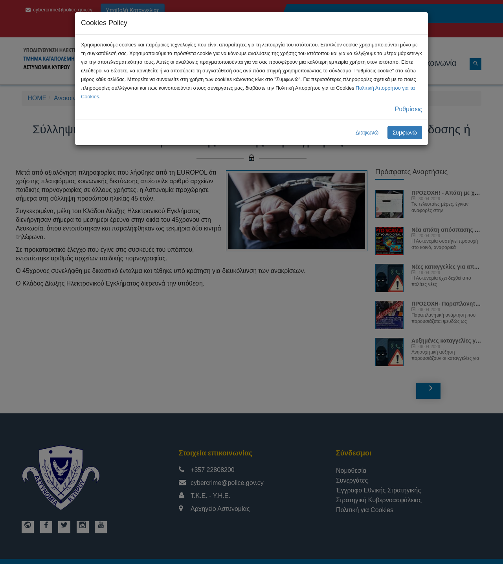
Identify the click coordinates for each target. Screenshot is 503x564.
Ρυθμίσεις (408, 109)
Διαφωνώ (367, 132)
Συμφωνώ (405, 132)
